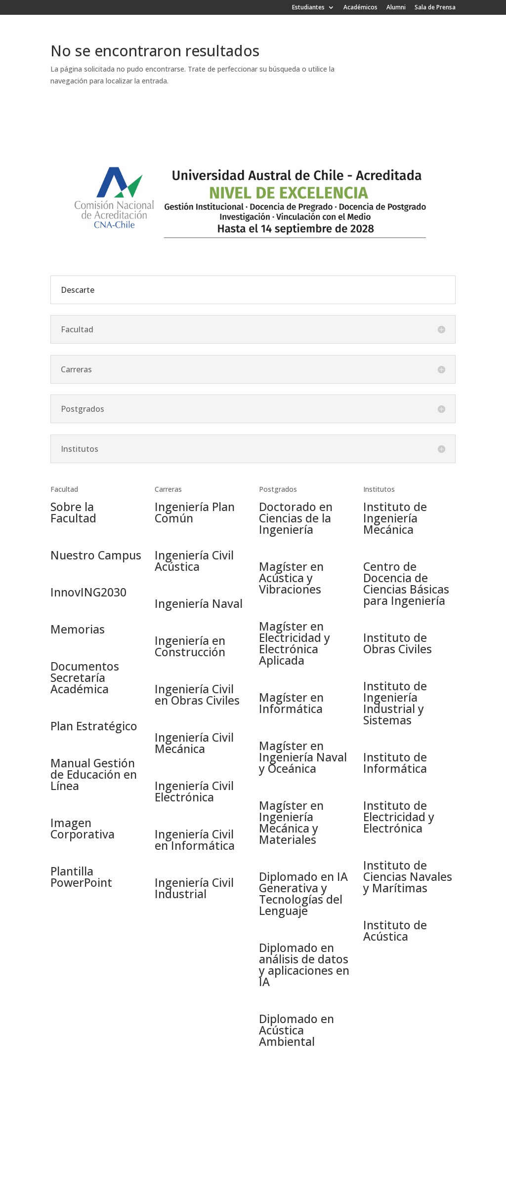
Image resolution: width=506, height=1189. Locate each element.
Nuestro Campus (95, 555)
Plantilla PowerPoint (81, 876)
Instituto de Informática (395, 762)
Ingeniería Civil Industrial (194, 888)
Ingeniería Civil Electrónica (194, 791)
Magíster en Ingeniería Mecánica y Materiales (291, 822)
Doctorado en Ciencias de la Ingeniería (296, 518)
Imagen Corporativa (82, 828)
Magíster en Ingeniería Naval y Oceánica (303, 757)
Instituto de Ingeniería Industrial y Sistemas (395, 703)
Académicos (360, 7)
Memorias (77, 629)
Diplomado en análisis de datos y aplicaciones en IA (304, 965)
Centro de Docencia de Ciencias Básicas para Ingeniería (406, 583)
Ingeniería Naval (199, 603)
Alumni (396, 7)
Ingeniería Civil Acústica (194, 560)
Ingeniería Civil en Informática (195, 839)
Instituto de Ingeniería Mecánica (395, 518)
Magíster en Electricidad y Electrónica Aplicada (294, 643)
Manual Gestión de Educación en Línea (93, 774)
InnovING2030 (88, 592)
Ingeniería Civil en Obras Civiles (197, 694)
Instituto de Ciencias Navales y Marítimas (407, 876)
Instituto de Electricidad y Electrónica (398, 816)
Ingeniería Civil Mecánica (194, 742)
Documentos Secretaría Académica (84, 677)
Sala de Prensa (435, 7)
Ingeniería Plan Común (195, 512)
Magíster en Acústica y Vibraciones (291, 577)
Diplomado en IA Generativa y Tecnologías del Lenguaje (303, 893)
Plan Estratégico (93, 726)
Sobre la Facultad (73, 512)
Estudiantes (308, 7)
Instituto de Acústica (395, 930)
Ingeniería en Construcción (190, 646)
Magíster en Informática (291, 702)
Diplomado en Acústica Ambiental (296, 1030)
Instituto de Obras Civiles (397, 643)
